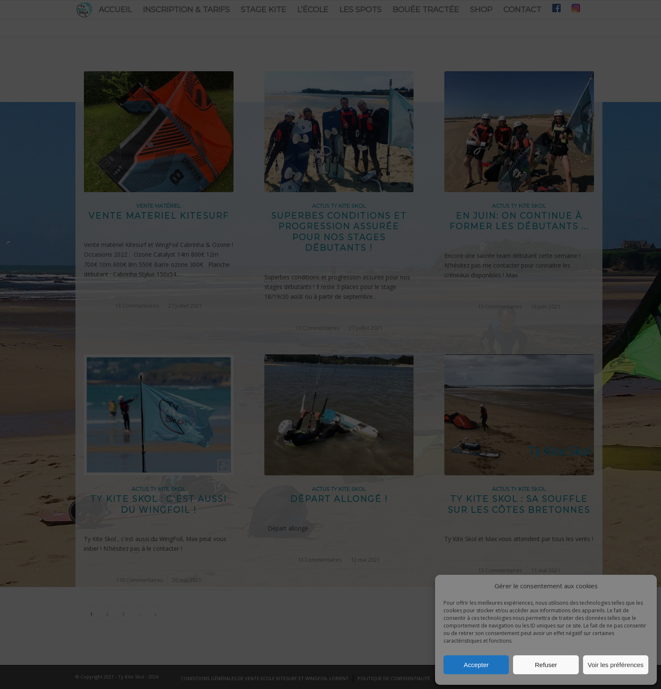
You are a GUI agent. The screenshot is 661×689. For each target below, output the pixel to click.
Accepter (476, 664)
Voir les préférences (616, 664)
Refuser (546, 664)
